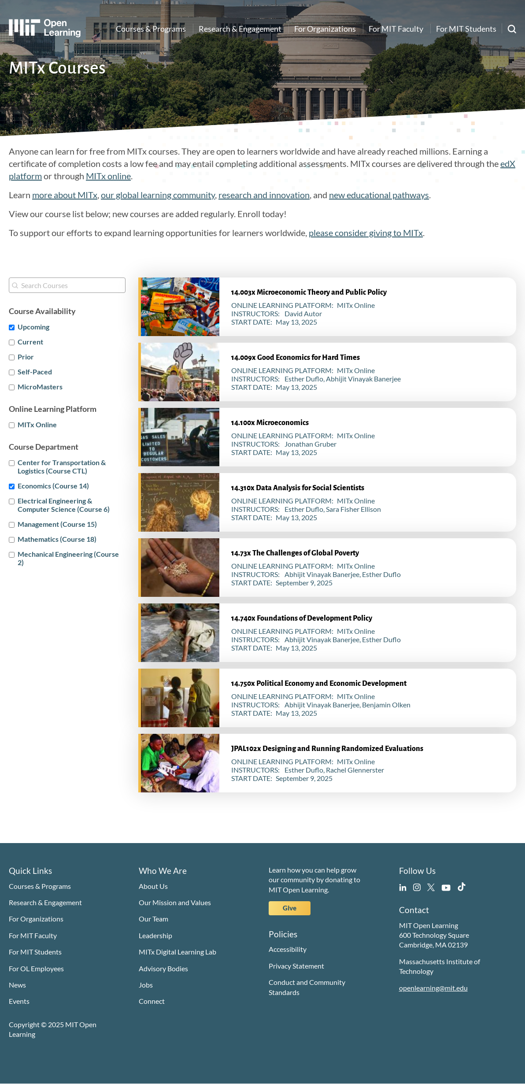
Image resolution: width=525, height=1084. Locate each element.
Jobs (146, 984)
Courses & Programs (151, 28)
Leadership (155, 935)
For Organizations (325, 28)
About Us (153, 886)
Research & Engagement (240, 28)
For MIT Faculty (396, 28)
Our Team (153, 918)
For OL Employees (36, 968)
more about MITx (64, 194)
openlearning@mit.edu (433, 988)
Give (289, 908)
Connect (152, 1001)
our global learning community (158, 194)
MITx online (108, 175)
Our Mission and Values (175, 902)
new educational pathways (379, 194)
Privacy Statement (296, 966)
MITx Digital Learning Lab (177, 951)
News (17, 984)
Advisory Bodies (163, 968)
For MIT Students (466, 28)
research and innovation (264, 194)
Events (19, 1001)
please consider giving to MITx (366, 232)
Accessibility (288, 949)
